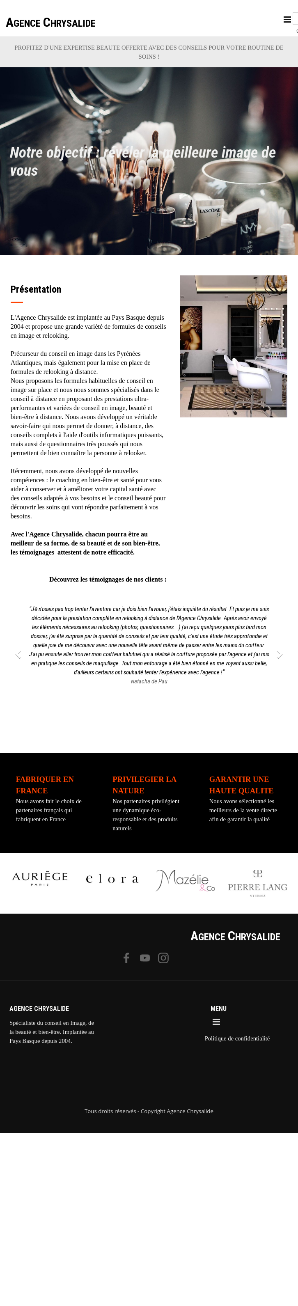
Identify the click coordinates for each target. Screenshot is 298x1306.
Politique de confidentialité (237, 1038)
